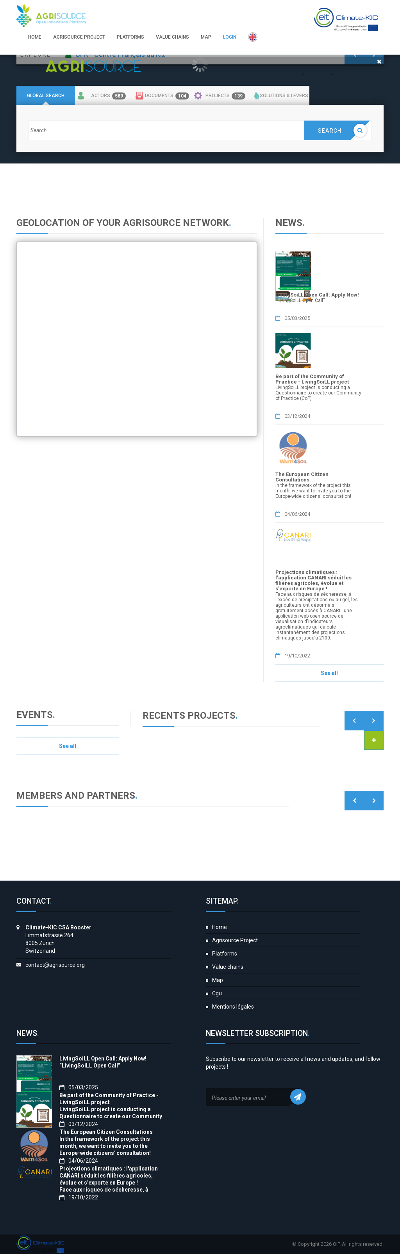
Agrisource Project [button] (79, 37)
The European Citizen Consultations (302, 477)
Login (229, 37)
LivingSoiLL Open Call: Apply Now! (317, 295)
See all (329, 673)
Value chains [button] (172, 37)
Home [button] (34, 37)
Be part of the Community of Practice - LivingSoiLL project (312, 379)
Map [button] (206, 37)
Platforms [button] (130, 37)
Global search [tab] (45, 95)
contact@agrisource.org (55, 965)
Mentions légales (233, 1007)
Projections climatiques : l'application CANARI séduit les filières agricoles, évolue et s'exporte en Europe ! (313, 580)
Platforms (224, 953)
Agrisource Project (235, 940)
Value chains (227, 967)
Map (217, 980)
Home (219, 927)
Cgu (217, 993)
